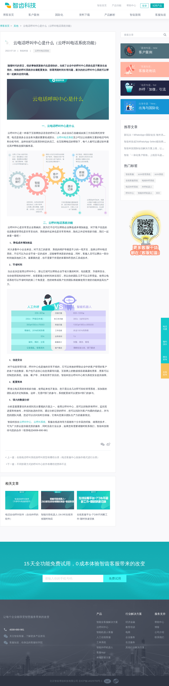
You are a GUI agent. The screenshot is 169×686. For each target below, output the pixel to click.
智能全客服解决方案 (107, 622)
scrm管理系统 (144, 174)
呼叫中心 (130, 193)
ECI (158, 193)
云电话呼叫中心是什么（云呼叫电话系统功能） (48, 25)
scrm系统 (159, 174)
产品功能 (116, 5)
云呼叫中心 (25, 422)
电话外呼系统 (132, 187)
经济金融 (130, 622)
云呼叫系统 (39, 422)
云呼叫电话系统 (42, 51)
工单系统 (101, 642)
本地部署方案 (103, 657)
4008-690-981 (16, 629)
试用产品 (157, 5)
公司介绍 (159, 632)
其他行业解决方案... (136, 647)
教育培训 (130, 627)
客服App (100, 652)
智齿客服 (130, 174)
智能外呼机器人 (145, 193)
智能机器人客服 (104, 632)
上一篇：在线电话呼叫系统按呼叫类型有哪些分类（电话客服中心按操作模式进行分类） (53, 457)
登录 (144, 5)
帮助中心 (131, 5)
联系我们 (159, 637)
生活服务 (130, 642)
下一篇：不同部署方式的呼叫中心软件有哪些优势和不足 (36, 464)
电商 (128, 632)
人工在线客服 (103, 637)
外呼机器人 (147, 187)
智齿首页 (102, 5)
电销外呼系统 (148, 180)
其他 (16, 25)
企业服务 (130, 637)
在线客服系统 (132, 180)
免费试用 (115, 578)
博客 (157, 627)
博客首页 (4, 25)
